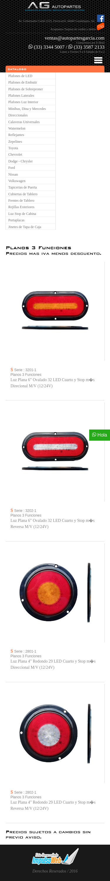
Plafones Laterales (21, 96)
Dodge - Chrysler (20, 161)
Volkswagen (16, 181)
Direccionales (18, 115)
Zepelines (15, 142)
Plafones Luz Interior (23, 102)
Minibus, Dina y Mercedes (27, 109)
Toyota (13, 148)
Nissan (13, 174)
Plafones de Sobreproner (25, 89)
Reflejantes (16, 135)
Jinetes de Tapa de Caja (24, 227)
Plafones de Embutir (22, 82)
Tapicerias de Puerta (22, 187)
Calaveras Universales (24, 122)
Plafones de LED (20, 76)
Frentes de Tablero (21, 200)
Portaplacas (16, 220)
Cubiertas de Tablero (23, 194)
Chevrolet (15, 154)
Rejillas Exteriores (21, 207)
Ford (11, 168)
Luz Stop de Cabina (22, 214)
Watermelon (16, 128)
